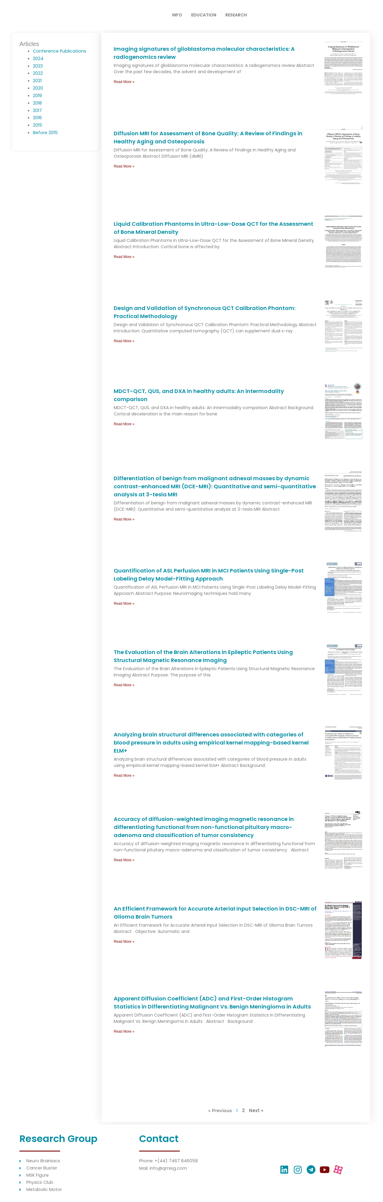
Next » (256, 1110)
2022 (38, 73)
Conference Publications (60, 51)
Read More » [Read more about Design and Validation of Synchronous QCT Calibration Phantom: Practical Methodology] (124, 341)
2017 (37, 110)
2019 (37, 95)
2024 (38, 58)
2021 (37, 80)
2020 (38, 88)
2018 (37, 102)
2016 (37, 117)
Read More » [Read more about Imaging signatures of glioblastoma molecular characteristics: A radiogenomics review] (124, 82)
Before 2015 (46, 132)
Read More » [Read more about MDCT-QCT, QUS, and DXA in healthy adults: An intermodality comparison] (124, 424)
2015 (37, 125)
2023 (38, 66)
